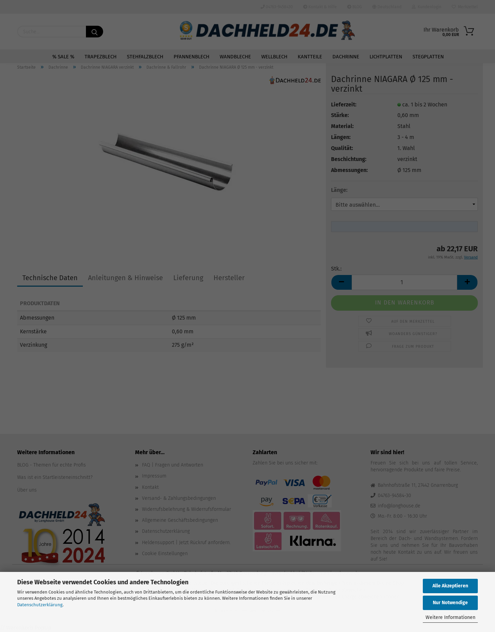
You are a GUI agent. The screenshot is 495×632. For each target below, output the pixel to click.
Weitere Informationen (450, 617)
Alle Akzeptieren (450, 586)
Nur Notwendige (450, 603)
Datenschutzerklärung (40, 604)
